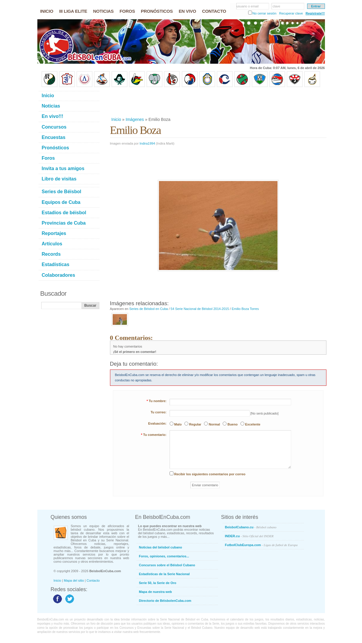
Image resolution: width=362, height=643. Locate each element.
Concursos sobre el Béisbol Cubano (167, 565)
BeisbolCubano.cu (251, 527)
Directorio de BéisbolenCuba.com (165, 600)
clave (276, 6)
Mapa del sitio (74, 580)
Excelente (252, 424)
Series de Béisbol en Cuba (148, 309)
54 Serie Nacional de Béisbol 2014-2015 (199, 309)
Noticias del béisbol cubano (160, 547)
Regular (195, 424)
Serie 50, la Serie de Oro (157, 583)
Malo (178, 424)
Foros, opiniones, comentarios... (164, 556)
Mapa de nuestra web (155, 592)
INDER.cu (249, 536)
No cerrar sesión (265, 13)
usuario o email (248, 6)
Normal (214, 424)
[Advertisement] (218, 102)
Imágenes (135, 119)
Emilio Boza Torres (245, 309)
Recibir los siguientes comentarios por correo (209, 474)
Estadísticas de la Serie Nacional (164, 574)
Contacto (93, 580)
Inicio (116, 119)
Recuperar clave (291, 13)
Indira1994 (147, 143)
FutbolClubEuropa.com (261, 545)
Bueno (232, 424)
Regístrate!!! (315, 13)
